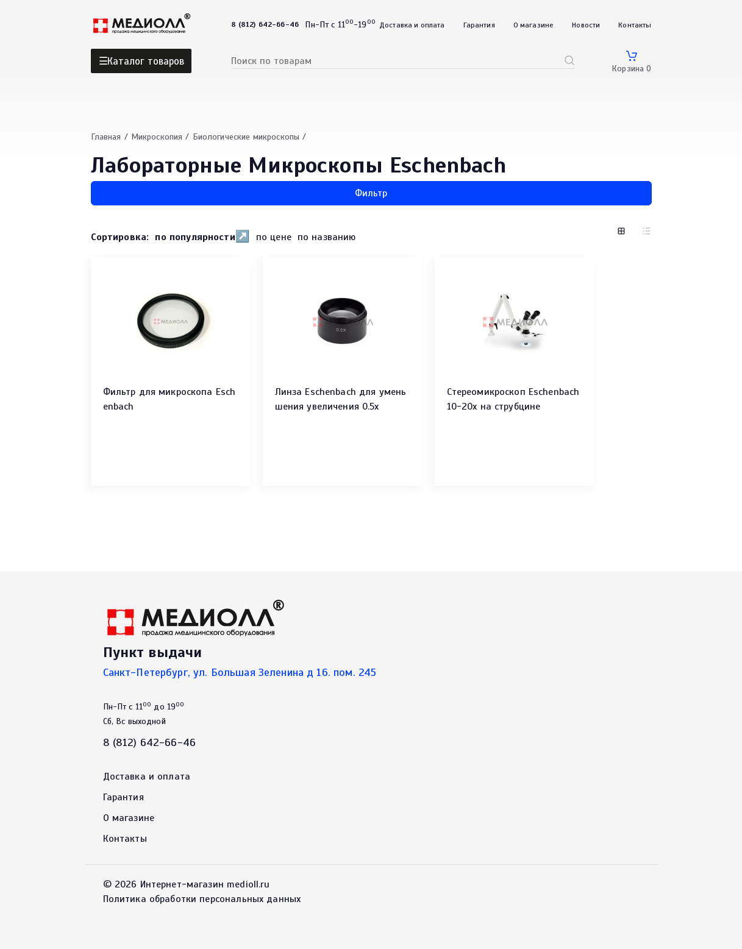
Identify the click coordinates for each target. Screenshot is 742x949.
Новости (586, 25)
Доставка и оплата (412, 25)
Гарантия (479, 25)
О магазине (533, 25)
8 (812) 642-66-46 (149, 742)
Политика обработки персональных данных (202, 899)
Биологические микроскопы (246, 137)
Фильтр (371, 193)
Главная (106, 137)
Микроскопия (157, 137)
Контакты (634, 25)
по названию (327, 237)
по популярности (195, 237)
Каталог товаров (145, 61)
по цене (273, 237)
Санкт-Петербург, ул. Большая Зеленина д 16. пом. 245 (240, 672)
